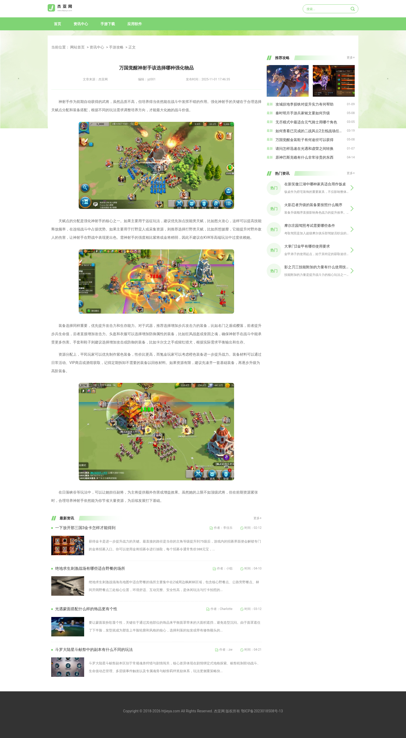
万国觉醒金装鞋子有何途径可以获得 (305, 140)
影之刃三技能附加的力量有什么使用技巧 (316, 267)
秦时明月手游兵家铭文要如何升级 (303, 113)
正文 (132, 47)
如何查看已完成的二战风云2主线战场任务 (309, 131)
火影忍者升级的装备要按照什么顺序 (313, 205)
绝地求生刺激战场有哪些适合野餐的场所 (90, 568)
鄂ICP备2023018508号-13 (262, 711)
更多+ (257, 518)
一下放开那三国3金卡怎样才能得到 (85, 527)
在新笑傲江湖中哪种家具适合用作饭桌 (315, 184)
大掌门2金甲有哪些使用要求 (307, 246)
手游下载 (107, 24)
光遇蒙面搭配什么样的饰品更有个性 (86, 609)
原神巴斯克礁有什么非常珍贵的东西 (305, 157)
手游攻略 (116, 47)
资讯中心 (81, 24)
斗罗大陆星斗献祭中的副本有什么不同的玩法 (94, 649)
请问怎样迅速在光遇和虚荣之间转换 (305, 148)
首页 (57, 24)
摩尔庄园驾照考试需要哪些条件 (309, 225)
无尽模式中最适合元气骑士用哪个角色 (306, 122)
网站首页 (77, 47)
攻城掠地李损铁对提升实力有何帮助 (305, 104)
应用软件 (134, 24)
